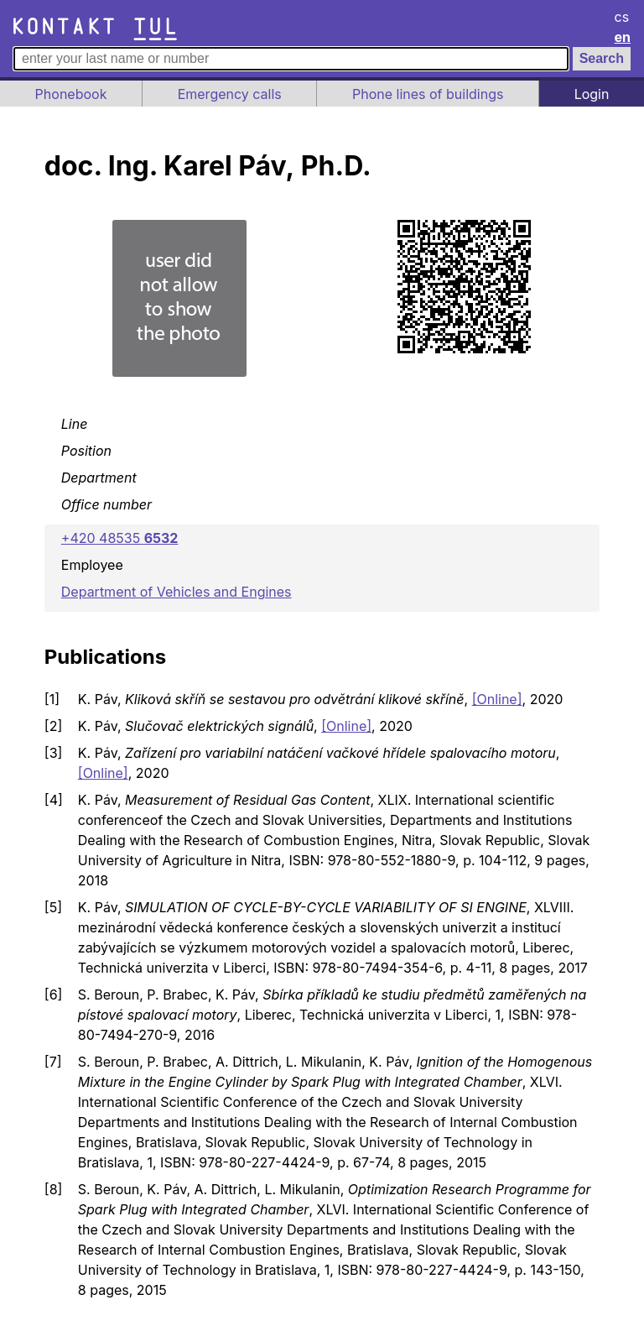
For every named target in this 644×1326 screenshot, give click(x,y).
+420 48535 (120, 538)
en (623, 37)
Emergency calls (230, 94)
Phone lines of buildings (427, 94)
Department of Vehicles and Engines (176, 591)
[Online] (497, 699)
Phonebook (71, 94)
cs (622, 16)
